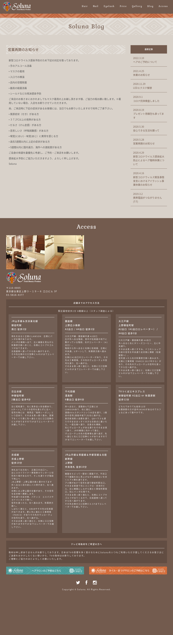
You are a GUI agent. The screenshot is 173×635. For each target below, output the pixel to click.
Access (163, 6)
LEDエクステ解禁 (148, 85)
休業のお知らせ (148, 72)
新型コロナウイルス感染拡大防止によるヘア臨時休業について (148, 158)
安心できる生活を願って (148, 128)
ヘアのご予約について (148, 59)
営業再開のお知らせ (148, 141)
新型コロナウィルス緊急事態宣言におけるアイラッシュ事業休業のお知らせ (148, 178)
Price (123, 6)
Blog (150, 6)
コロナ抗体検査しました (148, 98)
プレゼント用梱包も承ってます (148, 113)
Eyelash (109, 6)
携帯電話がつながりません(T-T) (148, 197)
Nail (96, 6)
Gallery (137, 6)
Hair (85, 6)
